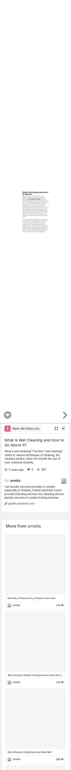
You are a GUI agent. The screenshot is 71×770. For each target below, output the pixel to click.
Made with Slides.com (25, 428)
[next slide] (64, 415)
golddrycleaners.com (19, 503)
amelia (15, 480)
